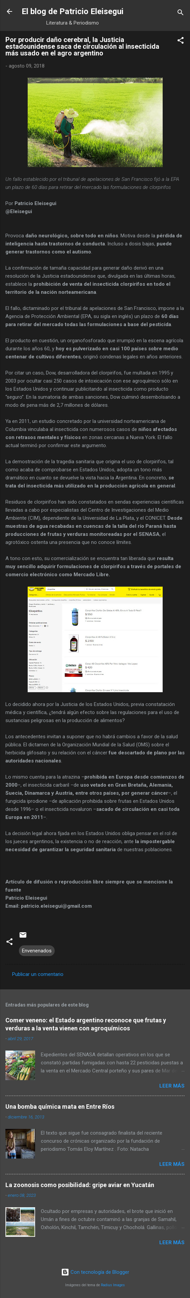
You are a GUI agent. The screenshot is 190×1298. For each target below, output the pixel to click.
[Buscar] (181, 13)
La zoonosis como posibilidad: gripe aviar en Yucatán (79, 1184)
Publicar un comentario (37, 974)
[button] (181, 41)
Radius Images (113, 1285)
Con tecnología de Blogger (95, 1272)
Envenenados (37, 951)
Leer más (172, 1086)
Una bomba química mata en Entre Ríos (59, 1106)
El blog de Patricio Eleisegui (73, 11)
